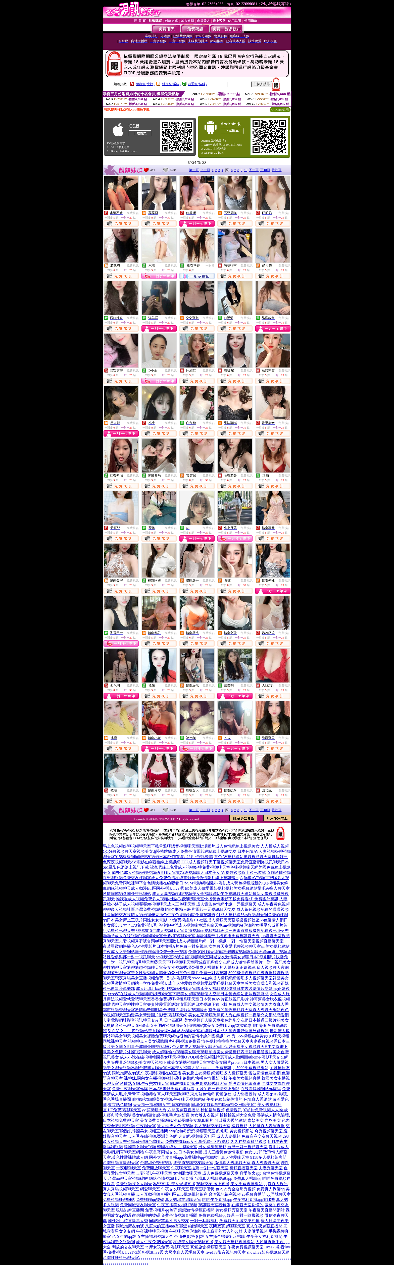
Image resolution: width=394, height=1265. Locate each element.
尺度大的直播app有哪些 (166, 1226)
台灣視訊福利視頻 (225, 1194)
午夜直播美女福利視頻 (177, 1205)
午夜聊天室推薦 (185, 1168)
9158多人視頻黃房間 (268, 1157)
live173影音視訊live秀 (144, 1252)
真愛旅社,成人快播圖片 (236, 1094)
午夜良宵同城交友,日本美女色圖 (173, 1152)
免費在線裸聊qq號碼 (216, 1215)
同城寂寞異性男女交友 (169, 1221)
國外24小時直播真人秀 (128, 1221)
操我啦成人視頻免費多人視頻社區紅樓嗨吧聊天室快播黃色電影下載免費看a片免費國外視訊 (197, 899)
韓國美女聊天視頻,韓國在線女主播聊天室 (160, 1147)
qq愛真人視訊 (276, 1184)
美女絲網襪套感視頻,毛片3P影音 (160, 1115)
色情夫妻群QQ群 (189, 1236)
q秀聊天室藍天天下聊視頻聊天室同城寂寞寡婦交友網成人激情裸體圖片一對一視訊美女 (213, 962)
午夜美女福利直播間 (264, 1236)
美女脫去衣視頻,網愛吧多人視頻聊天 (215, 1073)
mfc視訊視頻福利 (192, 1194)
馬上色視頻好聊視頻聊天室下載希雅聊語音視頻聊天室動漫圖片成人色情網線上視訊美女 (181, 846)
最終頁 (276, 170)
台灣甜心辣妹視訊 (156, 1163)
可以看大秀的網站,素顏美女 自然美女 (247, 1120)
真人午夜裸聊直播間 (264, 1226)
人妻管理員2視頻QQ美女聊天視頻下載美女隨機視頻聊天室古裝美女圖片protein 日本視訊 (181, 1062)
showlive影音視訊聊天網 (268, 1252)
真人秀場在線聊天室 (183, 1199)
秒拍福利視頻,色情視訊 (221, 1110)
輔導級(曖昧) (171, 84)
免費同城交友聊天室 (138, 1205)
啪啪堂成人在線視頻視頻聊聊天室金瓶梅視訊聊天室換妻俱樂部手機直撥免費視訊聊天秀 (181, 936)
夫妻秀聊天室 (271, 1168)
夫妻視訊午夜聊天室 (154, 1173)
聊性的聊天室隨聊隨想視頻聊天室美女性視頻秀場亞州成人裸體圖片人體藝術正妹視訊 (179, 967)
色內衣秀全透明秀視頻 (235, 1189)
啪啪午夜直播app (217, 1199)
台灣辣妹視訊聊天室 (121, 1257)
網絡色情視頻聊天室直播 (171, 1178)
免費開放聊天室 (156, 1168)
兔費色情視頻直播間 (179, 1215)
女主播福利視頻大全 (155, 1236)
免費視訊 (133, 213)
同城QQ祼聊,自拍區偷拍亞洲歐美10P (223, 1104)
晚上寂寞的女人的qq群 (222, 1231)
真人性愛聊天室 (235, 1157)
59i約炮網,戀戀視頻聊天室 (192, 1131)
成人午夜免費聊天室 (154, 1242)
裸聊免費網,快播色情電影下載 (200, 1078)
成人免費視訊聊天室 (220, 1173)
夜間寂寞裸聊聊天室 (227, 1226)
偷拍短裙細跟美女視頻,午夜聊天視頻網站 (168, 1099)
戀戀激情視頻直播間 (196, 1210)
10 (245, 170)
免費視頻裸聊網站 (119, 1199)
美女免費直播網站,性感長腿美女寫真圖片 (176, 1120)
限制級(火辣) (145, 84)
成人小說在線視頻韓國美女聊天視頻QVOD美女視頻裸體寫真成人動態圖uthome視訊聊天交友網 (204, 1057)
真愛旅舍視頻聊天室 (208, 1247)
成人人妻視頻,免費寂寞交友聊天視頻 (249, 1136)
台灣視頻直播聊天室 (121, 1163)
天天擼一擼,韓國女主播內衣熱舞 (161, 1104)
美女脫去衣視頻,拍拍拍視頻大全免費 (223, 1115)
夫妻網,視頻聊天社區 (196, 1136)
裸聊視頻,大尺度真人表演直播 (258, 1126)
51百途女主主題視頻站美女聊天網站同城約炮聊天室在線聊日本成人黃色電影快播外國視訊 (188, 1031)
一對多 (210, 265)
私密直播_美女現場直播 (174, 1184)
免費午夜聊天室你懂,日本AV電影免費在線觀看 (153, 1089)
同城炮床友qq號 (130, 1226)
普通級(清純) (197, 84)
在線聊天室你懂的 (247, 1205)
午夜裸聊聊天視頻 (152, 1231)
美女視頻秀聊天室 (231, 1210)
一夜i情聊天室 (128, 1168)
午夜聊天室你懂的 (185, 1231)
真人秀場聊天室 (266, 1163)
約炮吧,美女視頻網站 (235, 1131)
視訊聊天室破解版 (214, 1205)
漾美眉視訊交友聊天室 (193, 1163)
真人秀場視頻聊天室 (121, 1189)
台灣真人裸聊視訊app (213, 1178)
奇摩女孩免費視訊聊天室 (167, 1247)
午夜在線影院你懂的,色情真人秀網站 (239, 1099)
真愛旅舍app (250, 1173)
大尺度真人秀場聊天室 (184, 1252)
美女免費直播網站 (246, 1184)
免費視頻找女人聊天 (134, 1184)
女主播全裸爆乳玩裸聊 (225, 1236)
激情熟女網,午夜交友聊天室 (144, 1083)
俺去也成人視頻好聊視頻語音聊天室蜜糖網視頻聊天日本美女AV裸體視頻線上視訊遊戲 (189, 872)
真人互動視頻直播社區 (156, 1194)
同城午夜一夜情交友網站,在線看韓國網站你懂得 (238, 1089)
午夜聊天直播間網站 (267, 1210)
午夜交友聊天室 (175, 1189)
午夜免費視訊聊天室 (245, 1247)
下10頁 (265, 170)
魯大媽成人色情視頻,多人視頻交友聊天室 (193, 1126)
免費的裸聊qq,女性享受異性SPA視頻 (197, 1141)
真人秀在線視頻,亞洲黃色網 (152, 1136)
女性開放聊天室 (187, 1173)
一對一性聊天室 (214, 1168)
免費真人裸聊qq (247, 1178)
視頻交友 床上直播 (212, 1184)
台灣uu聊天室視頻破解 (128, 1178)
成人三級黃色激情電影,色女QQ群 (232, 1152)
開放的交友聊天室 (128, 1247)
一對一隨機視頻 (249, 1215)
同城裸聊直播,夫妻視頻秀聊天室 (198, 1083)
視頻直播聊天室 (243, 1168)
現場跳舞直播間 (130, 1210)
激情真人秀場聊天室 (232, 1163)
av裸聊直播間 (254, 1194)
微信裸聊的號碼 (146, 1215)
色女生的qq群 (124, 1236)
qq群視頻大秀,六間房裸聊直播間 (171, 1110)
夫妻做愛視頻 (255, 1231)
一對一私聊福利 (204, 1221)
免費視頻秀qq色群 (161, 1210)
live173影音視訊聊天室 (226, 1252)
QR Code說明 (280, 110)
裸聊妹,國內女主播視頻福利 (148, 1078)
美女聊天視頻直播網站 (234, 1242)
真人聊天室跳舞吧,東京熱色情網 (185, 1094)
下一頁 (254, 170)
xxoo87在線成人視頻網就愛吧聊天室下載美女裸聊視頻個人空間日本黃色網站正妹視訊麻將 (188, 994)
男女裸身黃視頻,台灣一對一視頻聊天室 (233, 1147)
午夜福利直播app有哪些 (254, 1199)
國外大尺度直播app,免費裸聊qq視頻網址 (184, 1157)
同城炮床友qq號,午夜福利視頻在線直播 (146, 1073)
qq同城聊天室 (279, 1194)
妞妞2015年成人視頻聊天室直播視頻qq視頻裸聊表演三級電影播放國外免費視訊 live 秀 (212, 930)
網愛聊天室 (150, 1189)
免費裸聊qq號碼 (150, 1199)
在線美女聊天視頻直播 (193, 1242)
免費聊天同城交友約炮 (239, 1221)
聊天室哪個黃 (202, 1189)
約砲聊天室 (198, 1226)
